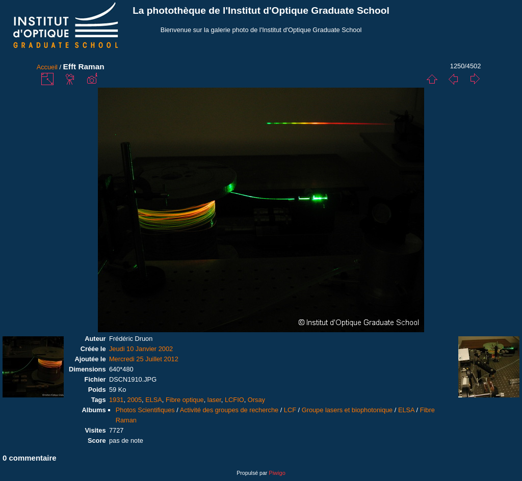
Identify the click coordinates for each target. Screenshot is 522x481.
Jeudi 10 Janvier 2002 (141, 349)
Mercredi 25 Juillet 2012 (143, 359)
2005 (134, 400)
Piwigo (277, 473)
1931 (116, 400)
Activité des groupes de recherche (229, 410)
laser (214, 400)
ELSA (153, 400)
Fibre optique (185, 400)
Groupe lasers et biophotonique (347, 410)
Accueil (47, 67)
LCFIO (234, 400)
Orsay (256, 400)
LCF (290, 410)
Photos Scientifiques (145, 410)
